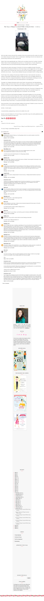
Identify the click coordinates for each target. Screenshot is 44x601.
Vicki (5, 189)
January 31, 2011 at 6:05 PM (9, 139)
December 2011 (19, 494)
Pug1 (5, 212)
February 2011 (19, 508)
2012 (16, 492)
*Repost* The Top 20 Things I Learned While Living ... (22, 514)
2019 (16, 482)
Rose (5, 203)
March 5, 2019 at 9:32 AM (8, 282)
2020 (16, 481)
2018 (16, 483)
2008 (16, 529)
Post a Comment (6, 285)
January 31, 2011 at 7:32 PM (9, 157)
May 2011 (18, 504)
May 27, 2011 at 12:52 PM (8, 260)
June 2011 (18, 503)
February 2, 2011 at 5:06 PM (9, 242)
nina (5, 251)
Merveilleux (6, 150)
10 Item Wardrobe (18, 536)
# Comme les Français (21, 26)
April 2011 (18, 505)
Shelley (5, 217)
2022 (16, 478)
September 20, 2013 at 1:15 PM (9, 272)
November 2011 (19, 496)
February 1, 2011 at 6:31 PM (9, 195)
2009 (16, 528)
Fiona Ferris (6, 245)
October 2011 (18, 497)
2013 (16, 490)
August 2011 (18, 500)
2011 (16, 493)
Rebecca (5, 135)
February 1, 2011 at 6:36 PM (9, 201)
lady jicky (6, 198)
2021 (16, 479)
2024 (16, 475)
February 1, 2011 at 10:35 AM (9, 179)
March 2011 (18, 507)
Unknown (6, 236)
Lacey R (5, 174)
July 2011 (17, 501)
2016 (16, 486)
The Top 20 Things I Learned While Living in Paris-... (22, 512)
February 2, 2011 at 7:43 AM (9, 209)
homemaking (17, 543)
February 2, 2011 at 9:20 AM (9, 215)
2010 (16, 527)
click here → (27, 329)
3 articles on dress (18, 538)
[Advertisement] (22, 297)
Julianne (5, 159)
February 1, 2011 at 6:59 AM (9, 163)
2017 (16, 485)
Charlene (5, 225)
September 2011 (19, 498)
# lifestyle (27, 26)
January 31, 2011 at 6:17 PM (9, 148)
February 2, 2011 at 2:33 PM (9, 234)
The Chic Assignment (18, 541)
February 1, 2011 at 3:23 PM (9, 186)
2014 (16, 489)
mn (4, 166)
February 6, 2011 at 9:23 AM (9, 249)
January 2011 (18, 509)
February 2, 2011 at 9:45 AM (9, 223)
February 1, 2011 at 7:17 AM (9, 172)
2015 (16, 488)
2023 (16, 477)
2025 (16, 474)
